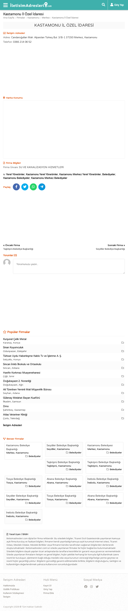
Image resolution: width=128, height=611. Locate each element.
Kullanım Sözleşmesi (13, 593)
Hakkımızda (9, 585)
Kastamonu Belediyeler (16, 178)
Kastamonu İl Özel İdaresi (65, 17)
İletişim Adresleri (12, 425)
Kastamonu (33, 17)
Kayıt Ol (47, 585)
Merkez (46, 17)
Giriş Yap (47, 589)
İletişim (6, 597)
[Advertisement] (64, 70)
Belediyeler (108, 174)
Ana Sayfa (8, 17)
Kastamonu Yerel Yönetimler (42, 174)
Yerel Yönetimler (15, 174)
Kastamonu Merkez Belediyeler (49, 178)
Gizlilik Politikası (11, 589)
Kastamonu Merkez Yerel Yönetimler (80, 174)
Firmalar (21, 17)
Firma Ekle (48, 593)
